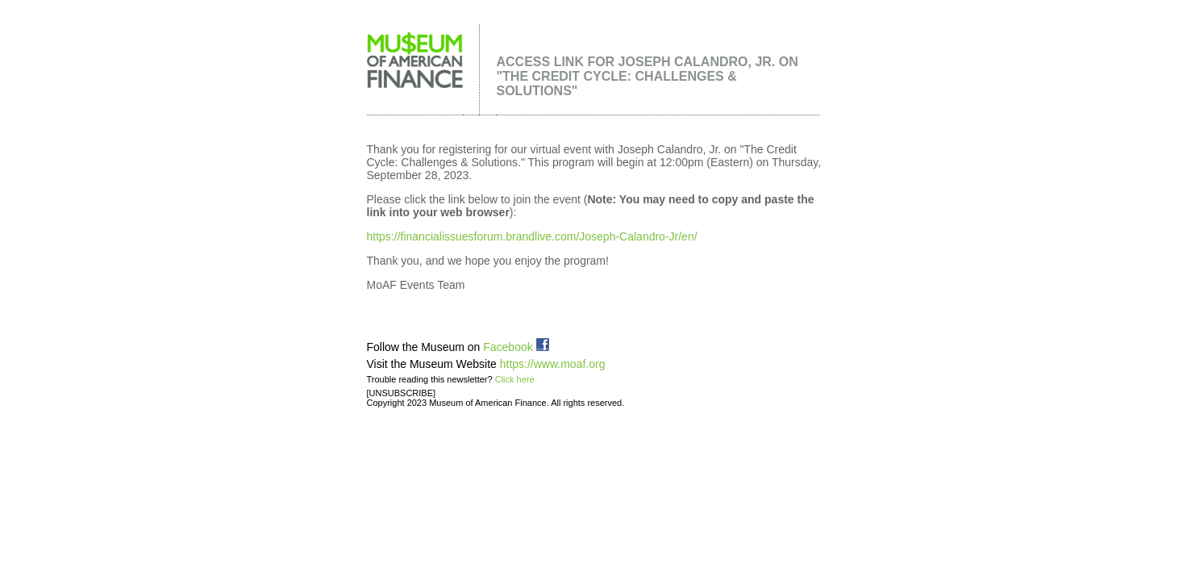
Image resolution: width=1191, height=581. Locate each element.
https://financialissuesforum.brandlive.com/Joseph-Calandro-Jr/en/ (532, 236)
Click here (515, 379)
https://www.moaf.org (553, 363)
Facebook (515, 347)
